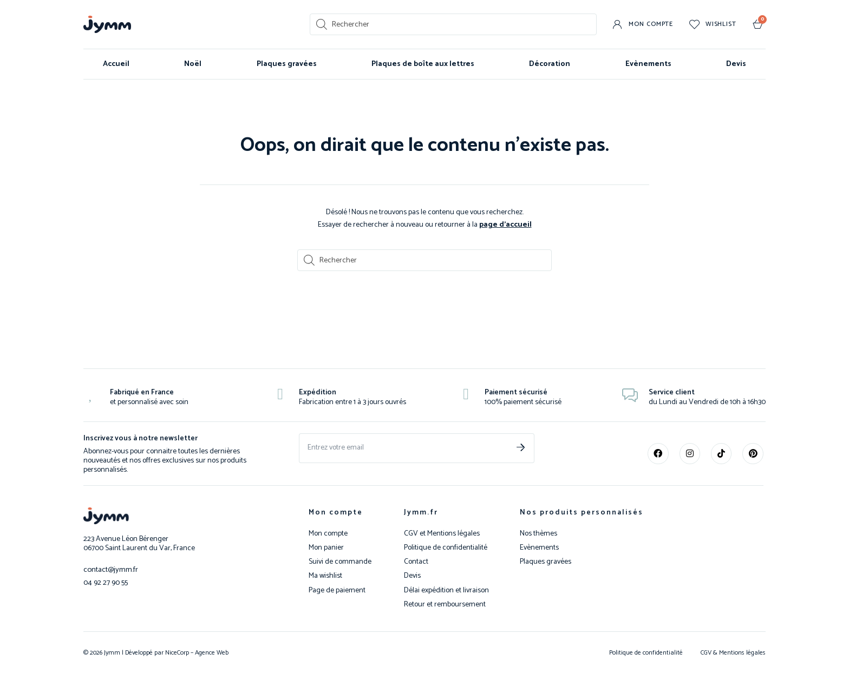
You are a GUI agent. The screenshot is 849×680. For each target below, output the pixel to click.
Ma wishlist (325, 575)
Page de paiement (337, 590)
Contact (416, 561)
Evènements (648, 64)
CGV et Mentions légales (442, 533)
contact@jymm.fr (110, 569)
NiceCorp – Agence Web (196, 652)
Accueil (116, 64)
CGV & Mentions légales (733, 652)
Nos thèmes (538, 533)
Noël (192, 64)
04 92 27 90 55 (105, 581)
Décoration (549, 64)
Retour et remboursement (445, 604)
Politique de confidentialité (445, 547)
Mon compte (336, 512)
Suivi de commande (340, 561)
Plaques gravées (287, 64)
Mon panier (326, 547)
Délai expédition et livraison (446, 590)
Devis (736, 64)
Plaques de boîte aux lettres (422, 64)
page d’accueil (505, 224)
